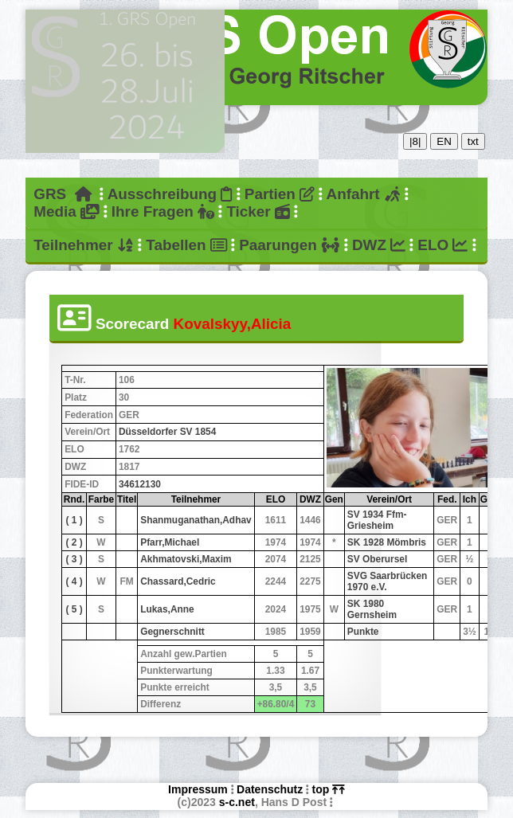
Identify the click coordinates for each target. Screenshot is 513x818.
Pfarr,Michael (169, 542)
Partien (280, 194)
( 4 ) (74, 581)
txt (473, 141)
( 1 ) (74, 520)
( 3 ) (74, 559)
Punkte (363, 631)
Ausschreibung (170, 194)
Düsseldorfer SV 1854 (167, 431)
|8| (415, 141)
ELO (442, 245)
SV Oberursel (377, 559)
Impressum (198, 789)
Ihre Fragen (163, 211)
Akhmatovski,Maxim (185, 559)
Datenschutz (270, 789)
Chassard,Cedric (178, 581)
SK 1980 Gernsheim (372, 609)
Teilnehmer (83, 245)
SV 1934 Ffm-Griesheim (377, 520)
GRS (62, 194)
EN (444, 141)
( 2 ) (74, 542)
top (328, 789)
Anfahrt (364, 194)
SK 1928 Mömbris (386, 542)
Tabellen (186, 245)
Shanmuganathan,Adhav (195, 520)
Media (66, 211)
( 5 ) (74, 609)
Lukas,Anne (167, 609)
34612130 (140, 484)
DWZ (378, 245)
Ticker (257, 211)
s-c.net (237, 802)
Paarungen (289, 245)
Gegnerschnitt (172, 631)
